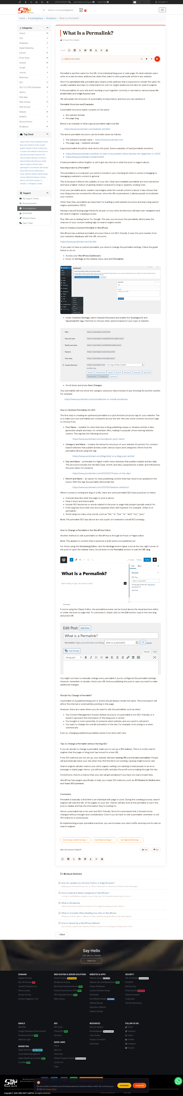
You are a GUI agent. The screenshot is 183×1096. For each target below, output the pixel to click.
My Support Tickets (29, 199)
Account (161, 2)
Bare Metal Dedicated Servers (68, 986)
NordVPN (129, 982)
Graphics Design (96, 1011)
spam (41, 164)
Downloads (25, 213)
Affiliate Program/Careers (70, 1058)
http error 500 (40, 155)
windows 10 (38, 180)
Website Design (100, 978)
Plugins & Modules (97, 986)
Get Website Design (104, 840)
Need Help (103, 2)
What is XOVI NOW (26, 180)
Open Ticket (26, 223)
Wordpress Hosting (62, 982)
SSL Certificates (137, 978)
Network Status (27, 218)
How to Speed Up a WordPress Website (110, 925)
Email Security (135, 990)
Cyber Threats (30, 142)
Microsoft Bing (25, 161)
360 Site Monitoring (133, 1003)
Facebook (30, 145)
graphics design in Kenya (28, 148)
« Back (62, 934)
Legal (56, 1066)
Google (42, 145)
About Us (57, 1050)
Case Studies (95, 1035)
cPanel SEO (61, 1031)
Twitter (129, 1035)
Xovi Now (58, 1035)
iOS (39, 158)
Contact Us (58, 1062)
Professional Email (28, 1035)
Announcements (28, 203)
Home (22, 18)
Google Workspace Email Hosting (32, 1031)
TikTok (129, 1027)
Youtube (129, 1048)
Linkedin (129, 1039)
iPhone (43, 158)
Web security (29, 171)
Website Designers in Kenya (36, 177)
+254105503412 (61, 2)
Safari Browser (36, 161)
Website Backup (96, 1003)
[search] (43, 10)
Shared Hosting (65, 978)
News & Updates (96, 1027)
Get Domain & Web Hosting (75, 840)
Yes (144, 850)
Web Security (130, 986)
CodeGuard (130, 999)
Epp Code (23, 145)
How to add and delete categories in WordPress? (110, 895)
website (34, 174)
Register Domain (25, 978)
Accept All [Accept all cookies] (139, 1085)
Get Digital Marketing (131, 840)
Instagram (130, 1044)
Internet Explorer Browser (29, 158)
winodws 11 (24, 184)
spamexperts (24, 168)
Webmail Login (24, 1039)
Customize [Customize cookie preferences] (124, 1085)
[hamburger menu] (162, 10)
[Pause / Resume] (151, 59)
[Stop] (146, 59)
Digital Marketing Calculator (31, 1058)
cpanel (22, 142)
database (39, 142)
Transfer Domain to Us (27, 986)
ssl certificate (34, 168)
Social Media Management (29, 1054)
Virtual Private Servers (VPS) (68, 990)
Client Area (58, 1054)
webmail (28, 174)
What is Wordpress (110, 905)
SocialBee (24, 1062)
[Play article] (157, 59)
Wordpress (51, 18)
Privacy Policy (51, 1089)
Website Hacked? (132, 995)
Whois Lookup (24, 990)
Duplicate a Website (98, 1007)
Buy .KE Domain (26, 982)
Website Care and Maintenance (104, 982)
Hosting (40, 148)
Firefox (37, 145)
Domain (45, 142)
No (156, 850)
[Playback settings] (141, 59)
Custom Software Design (100, 990)
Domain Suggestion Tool (28, 999)
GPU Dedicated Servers (65, 995)
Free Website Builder (102, 999)
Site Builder (94, 995)
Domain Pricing (24, 995)
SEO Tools (58, 1027)
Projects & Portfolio (97, 1039)
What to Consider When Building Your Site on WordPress (110, 915)
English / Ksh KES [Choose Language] (141, 2)
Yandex (39, 184)
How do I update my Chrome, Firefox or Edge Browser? (110, 885)
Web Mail (22, 1027)
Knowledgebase (35, 18)
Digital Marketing (30, 1050)
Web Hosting (59, 999)
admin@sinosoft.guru (84, 2)
